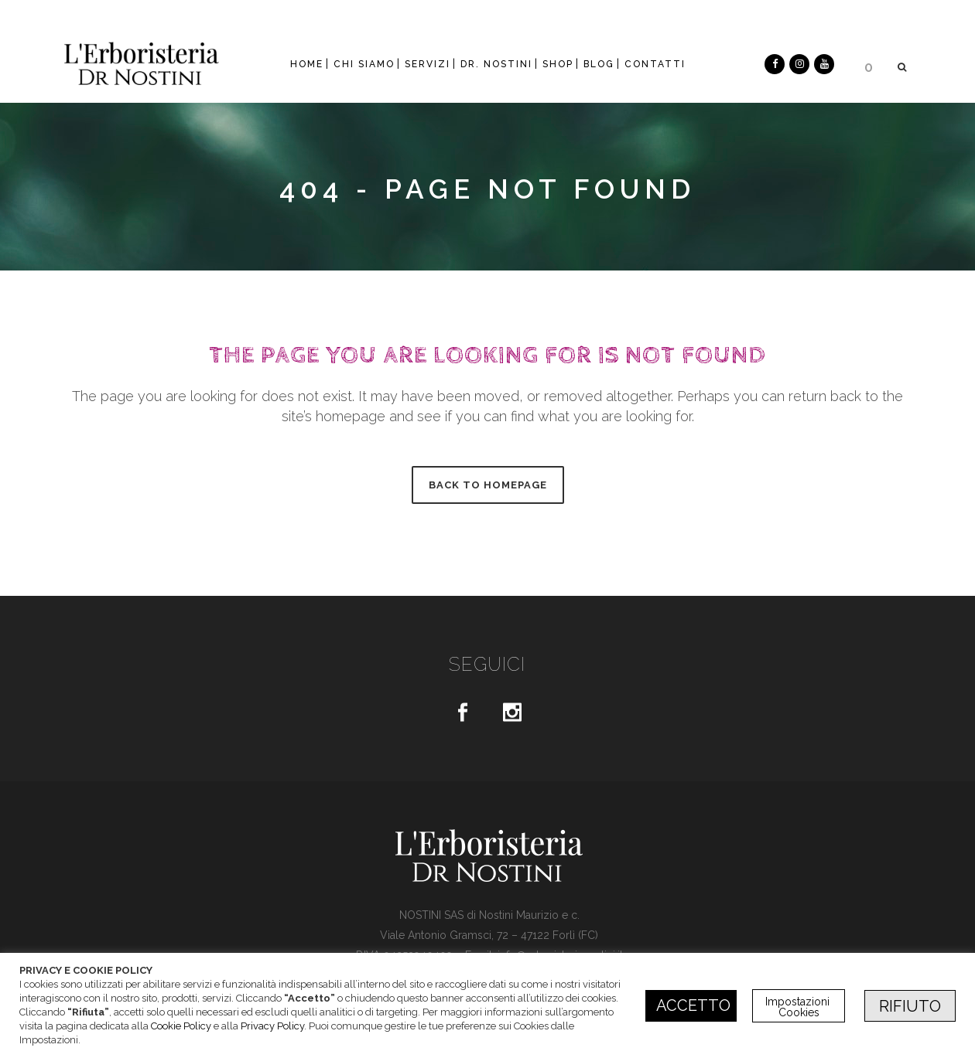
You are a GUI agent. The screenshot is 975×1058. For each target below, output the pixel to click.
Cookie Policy (181, 1026)
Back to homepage (488, 485)
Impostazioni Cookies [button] (799, 1007)
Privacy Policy (272, 1026)
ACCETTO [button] (693, 1005)
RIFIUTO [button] (910, 1006)
